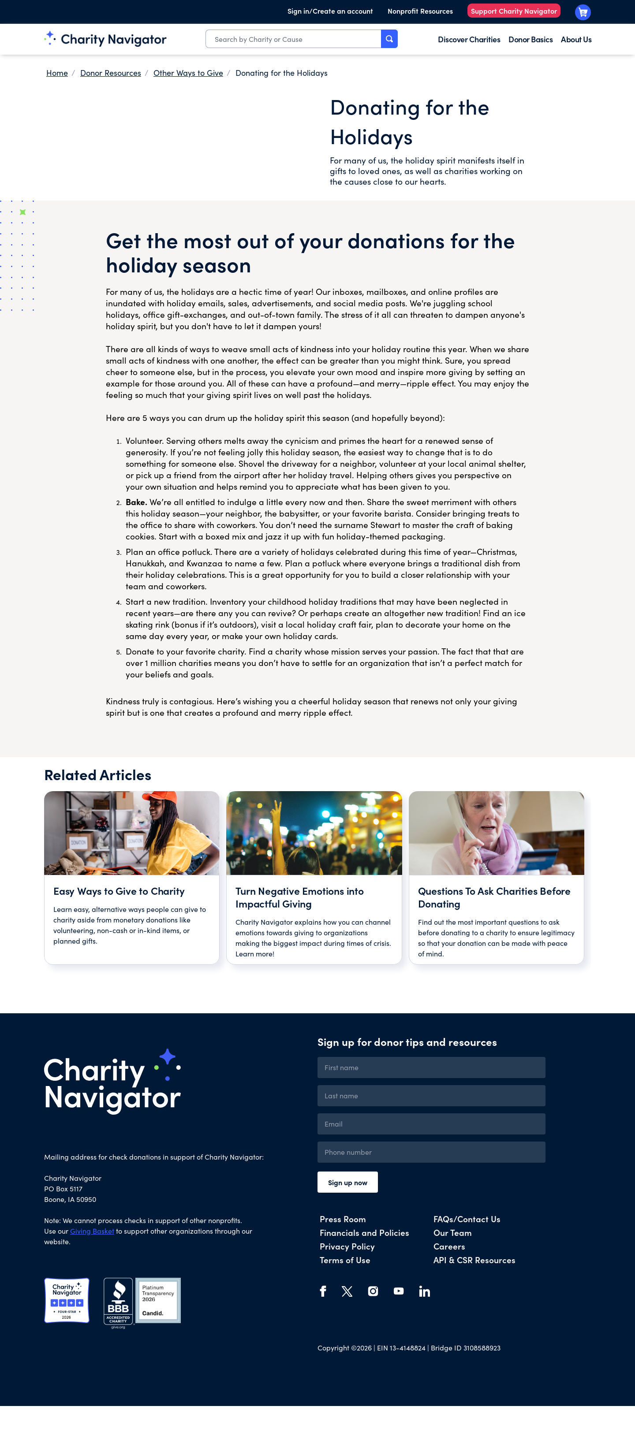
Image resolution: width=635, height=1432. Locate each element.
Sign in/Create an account (330, 10)
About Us (576, 39)
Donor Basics (530, 39)
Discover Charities (469, 39)
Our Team (452, 1258)
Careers (449, 1272)
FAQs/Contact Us (467, 1244)
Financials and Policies (364, 1258)
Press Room (343, 1244)
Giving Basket (92, 1256)
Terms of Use (345, 1285)
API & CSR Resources (474, 1285)
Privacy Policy (347, 1272)
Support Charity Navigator (514, 10)
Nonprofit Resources (420, 10)
